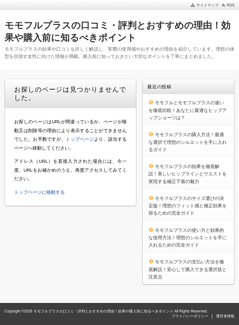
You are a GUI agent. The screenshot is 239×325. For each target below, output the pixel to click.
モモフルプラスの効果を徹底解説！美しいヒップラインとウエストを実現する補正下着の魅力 (187, 174)
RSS (230, 5)
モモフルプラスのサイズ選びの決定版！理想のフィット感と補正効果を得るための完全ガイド (187, 206)
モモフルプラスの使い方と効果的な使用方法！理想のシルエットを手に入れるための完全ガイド (187, 238)
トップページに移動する (39, 192)
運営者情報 (225, 316)
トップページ (80, 139)
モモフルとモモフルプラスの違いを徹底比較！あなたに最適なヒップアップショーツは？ (187, 110)
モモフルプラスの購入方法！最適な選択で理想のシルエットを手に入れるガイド (187, 142)
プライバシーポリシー (190, 316)
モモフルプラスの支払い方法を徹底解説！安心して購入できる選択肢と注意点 (187, 269)
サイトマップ (207, 5)
